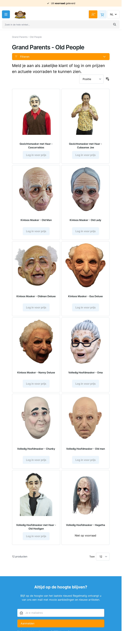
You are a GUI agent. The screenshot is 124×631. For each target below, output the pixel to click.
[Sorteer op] (91, 79)
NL (113, 14)
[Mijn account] (93, 14)
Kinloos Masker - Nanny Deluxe (36, 372)
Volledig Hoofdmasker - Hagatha (85, 525)
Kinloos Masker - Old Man (36, 220)
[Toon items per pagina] (103, 556)
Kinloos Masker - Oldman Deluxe (36, 296)
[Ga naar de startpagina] (20, 14)
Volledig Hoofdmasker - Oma (85, 372)
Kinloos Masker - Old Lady (85, 220)
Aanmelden (27, 623)
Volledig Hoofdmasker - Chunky (36, 448)
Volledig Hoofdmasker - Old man (85, 448)
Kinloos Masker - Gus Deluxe (85, 296)
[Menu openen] (6, 14)
